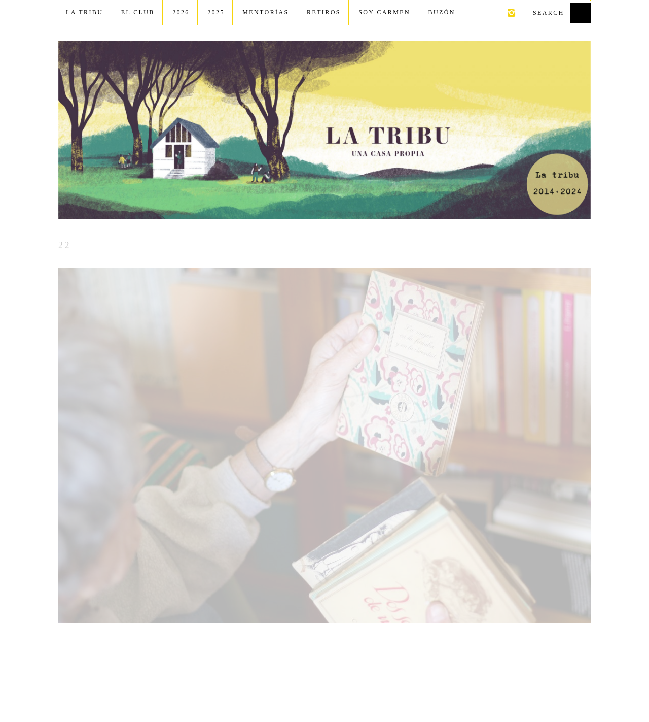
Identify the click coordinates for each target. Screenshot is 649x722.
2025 (216, 12)
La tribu (84, 12)
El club (138, 12)
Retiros (324, 12)
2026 (181, 12)
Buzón (441, 12)
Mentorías (265, 12)
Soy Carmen (384, 12)
